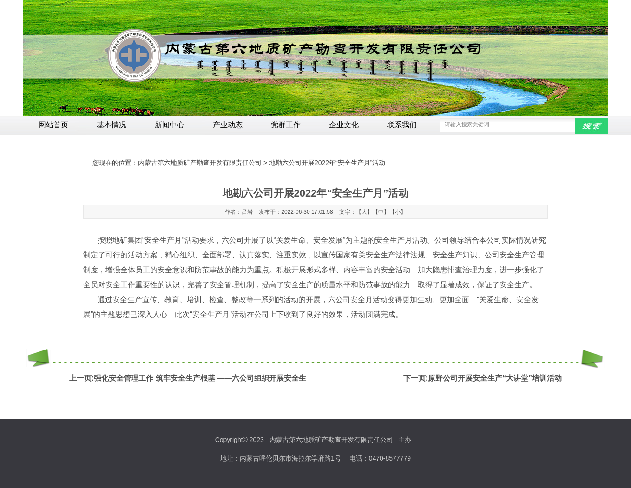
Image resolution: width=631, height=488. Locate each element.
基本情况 (111, 125)
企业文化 (344, 125)
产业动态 (228, 125)
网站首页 (53, 125)
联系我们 (402, 125)
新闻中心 (169, 125)
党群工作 (286, 125)
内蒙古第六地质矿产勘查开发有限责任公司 (200, 162)
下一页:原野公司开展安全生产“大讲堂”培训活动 (482, 378)
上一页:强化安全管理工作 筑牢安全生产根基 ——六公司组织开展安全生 (187, 378)
